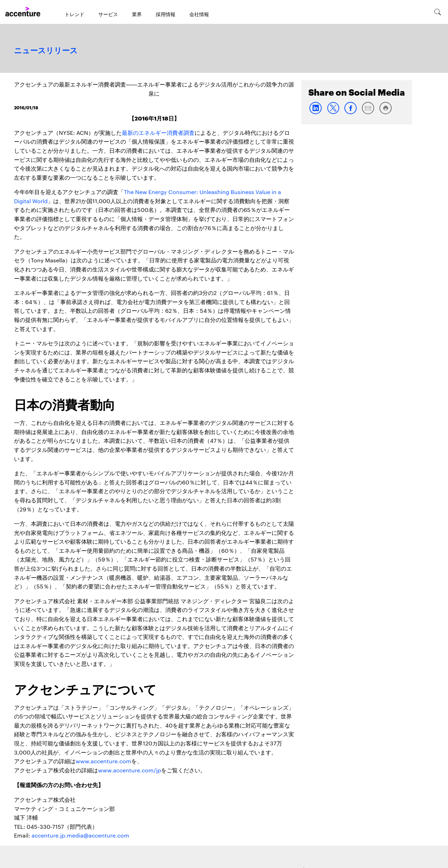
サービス (108, 14)
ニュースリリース (46, 51)
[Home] (22, 12)
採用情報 (165, 14)
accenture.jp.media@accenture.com (80, 835)
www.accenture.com (103, 761)
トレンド (74, 14)
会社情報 (199, 14)
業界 (137, 14)
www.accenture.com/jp (129, 770)
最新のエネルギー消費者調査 (158, 132)
